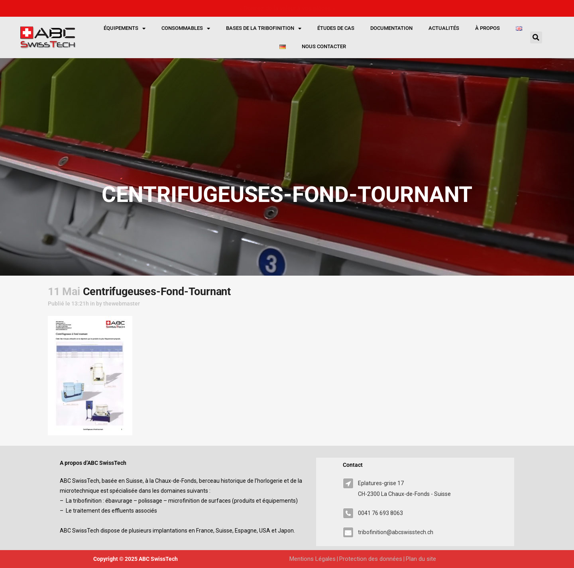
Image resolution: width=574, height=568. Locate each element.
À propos (487, 28)
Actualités (444, 28)
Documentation (391, 28)
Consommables (185, 28)
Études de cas (335, 28)
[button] (536, 37)
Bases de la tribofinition (263, 28)
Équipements (124, 28)
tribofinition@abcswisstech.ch (395, 532)
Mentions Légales (312, 558)
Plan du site (421, 558)
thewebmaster (121, 303)
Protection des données (370, 558)
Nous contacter (324, 46)
